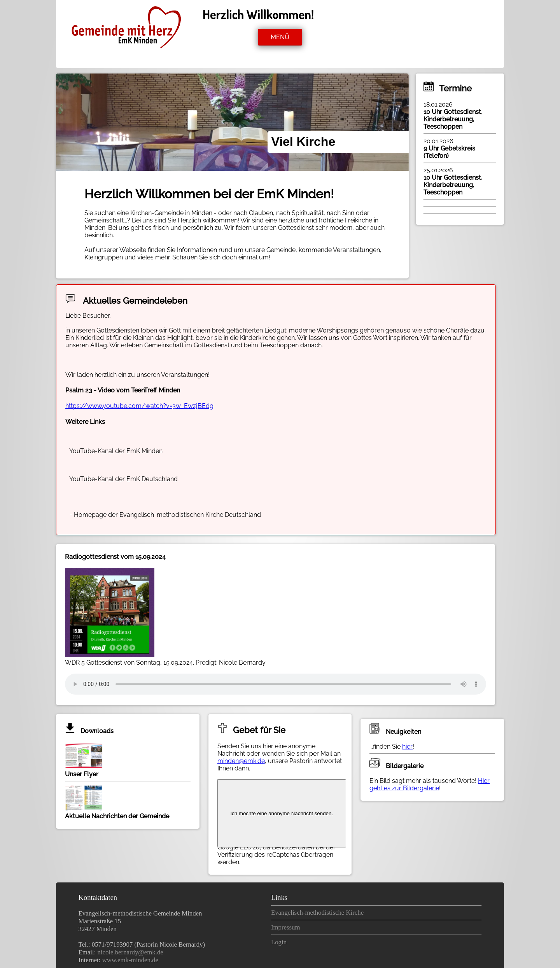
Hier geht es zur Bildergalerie (429, 784)
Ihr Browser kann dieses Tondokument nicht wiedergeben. (275, 684)
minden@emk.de (241, 761)
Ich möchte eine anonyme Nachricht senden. (281, 813)
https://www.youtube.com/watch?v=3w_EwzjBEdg (139, 406)
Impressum (285, 927)
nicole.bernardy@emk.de (130, 952)
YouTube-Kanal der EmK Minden (115, 451)
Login (279, 942)
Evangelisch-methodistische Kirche (317, 912)
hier (407, 746)
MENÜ (280, 37)
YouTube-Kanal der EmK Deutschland (123, 479)
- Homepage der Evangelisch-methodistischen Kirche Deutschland (164, 514)
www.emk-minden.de (130, 960)
